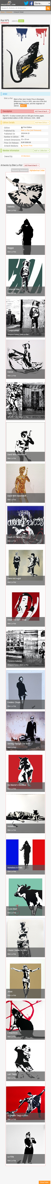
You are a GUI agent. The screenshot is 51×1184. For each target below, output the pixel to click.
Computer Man (13, 289)
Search (48, 8)
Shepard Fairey (13, 334)
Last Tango (12, 1074)
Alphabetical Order (37, 170)
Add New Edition (42, 122)
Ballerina (10, 206)
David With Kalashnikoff (16, 454)
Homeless (11, 826)
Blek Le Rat (11, 210)
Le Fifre (10, 1156)
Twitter (26, 3)
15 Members (25, 156)
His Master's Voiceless (16, 784)
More (23, 105)
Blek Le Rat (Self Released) (31, 130)
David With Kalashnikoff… (17, 495)
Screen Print (27, 146)
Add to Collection (41, 150)
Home (3, 12)
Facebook (31, 3)
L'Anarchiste (12, 1032)
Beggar (10, 247)
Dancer (10, 371)
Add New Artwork (42, 111)
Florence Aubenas (14, 660)
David (9, 413)
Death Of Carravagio (15, 537)
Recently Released (20, 170)
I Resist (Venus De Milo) (17, 950)
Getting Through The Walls (18, 743)
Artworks (9, 12)
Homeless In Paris (14, 867)
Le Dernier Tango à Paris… (18, 1115)
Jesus (9, 991)
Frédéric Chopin (13, 702)
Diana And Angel (14, 578)
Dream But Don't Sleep (16, 619)
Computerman (13, 330)
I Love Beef (12, 908)
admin (21, 21)
